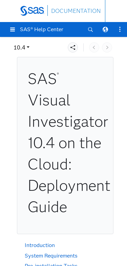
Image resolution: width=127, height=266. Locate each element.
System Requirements (51, 255)
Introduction (40, 245)
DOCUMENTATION (76, 11)
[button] (12, 29)
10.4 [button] (19, 47)
